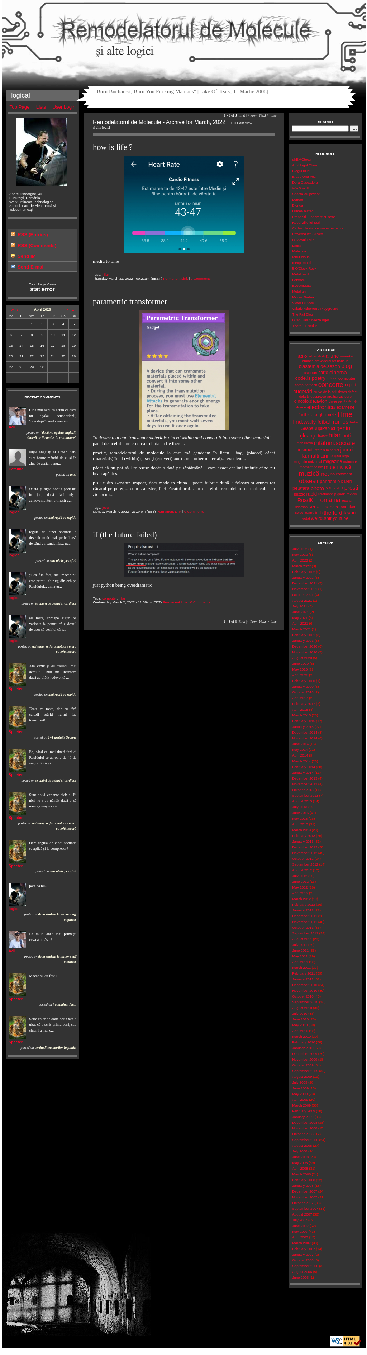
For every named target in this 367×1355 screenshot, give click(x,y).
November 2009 (304, 1059)
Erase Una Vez (303, 177)
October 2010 (302, 996)
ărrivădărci (322, 361)
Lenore (297, 200)
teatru (309, 513)
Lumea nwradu (303, 211)
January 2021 (302, 641)
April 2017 (300, 698)
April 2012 (300, 893)
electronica (321, 407)
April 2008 (300, 1168)
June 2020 (300, 663)
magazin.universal (308, 462)
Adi (12, 427)
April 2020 (300, 675)
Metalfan (299, 291)
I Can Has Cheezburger (310, 320)
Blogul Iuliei (301, 171)
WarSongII (300, 188)
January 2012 (302, 910)
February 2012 (303, 904)
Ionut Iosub (301, 257)
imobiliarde (304, 443)
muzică (309, 473)
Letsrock (298, 280)
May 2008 (300, 1163)
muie (330, 467)
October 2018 (302, 692)
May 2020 (300, 669)
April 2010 (300, 1031)
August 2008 (302, 1145)
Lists (41, 107)
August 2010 (302, 1008)
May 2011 (300, 956)
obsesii (308, 481)
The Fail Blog (302, 314)
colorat (332, 378)
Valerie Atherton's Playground (315, 309)
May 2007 (300, 1231)
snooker (348, 506)
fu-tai (354, 422)
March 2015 (301, 715)
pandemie (330, 481)
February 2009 (303, 1111)
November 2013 (304, 784)
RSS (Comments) (37, 245)
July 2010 (299, 1013)
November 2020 (304, 652)
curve (318, 392)
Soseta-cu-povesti (306, 194)
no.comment (341, 474)
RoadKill (307, 500)
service (332, 507)
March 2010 (301, 1036)
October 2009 (302, 1065)
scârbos (301, 507)
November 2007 (304, 1197)
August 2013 (302, 801)
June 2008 (300, 1157)
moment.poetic (311, 467)
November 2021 (304, 589)
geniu (343, 428)
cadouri (311, 372)
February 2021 (303, 635)
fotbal (324, 422)
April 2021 (300, 623)
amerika (346, 356)
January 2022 (302, 577)
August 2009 (302, 1077)
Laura (296, 245)
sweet (299, 513)
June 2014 (300, 744)
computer (109, 598)
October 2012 (302, 859)
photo (317, 488)
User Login (63, 107)
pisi (328, 488)
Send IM (27, 256)
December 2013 (304, 778)
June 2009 (300, 1088)
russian (347, 500)
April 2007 (300, 1237)
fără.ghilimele (323, 414)
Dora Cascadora (305, 182)
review (352, 494)
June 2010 (300, 1019)
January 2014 (302, 772)
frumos (339, 422)
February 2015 (303, 721)
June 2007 (300, 1226)
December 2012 (304, 847)
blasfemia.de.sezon (319, 366)
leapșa (335, 456)
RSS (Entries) (33, 234)
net (325, 474)
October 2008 (302, 1134)
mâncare (350, 462)
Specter (16, 689)
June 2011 (300, 950)
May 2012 (300, 887)
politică (338, 488)
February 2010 (303, 1042)
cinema (338, 372)
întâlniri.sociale (334, 442)
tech (319, 513)
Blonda (297, 205)
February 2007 (303, 1249)
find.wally (304, 422)
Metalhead (300, 274)
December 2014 (304, 732)
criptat (350, 385)
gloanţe (308, 436)
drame (301, 407)
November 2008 (304, 1128)
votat (306, 518)
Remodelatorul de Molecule (184, 33)
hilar (105, 274)
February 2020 (303, 681)
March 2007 (301, 1243)
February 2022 (303, 572)
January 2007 (302, 1254)
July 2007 (299, 1220)
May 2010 (300, 1025)
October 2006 (302, 1260)
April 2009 (300, 1099)
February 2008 (303, 1180)
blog (346, 366)
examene (345, 407)
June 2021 (300, 612)
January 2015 (302, 727)
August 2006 (302, 1272)
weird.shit (321, 518)
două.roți (350, 401)
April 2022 (300, 560)
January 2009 (302, 1117)
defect (352, 392)
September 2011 (305, 933)
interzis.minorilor (326, 450)
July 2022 (299, 549)
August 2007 (302, 1214)
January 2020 (302, 686)
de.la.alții (330, 392)
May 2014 (300, 750)
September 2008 (305, 1140)
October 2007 (302, 1203)
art (334, 361)
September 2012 (305, 864)
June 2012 (300, 881)
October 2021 (302, 595)
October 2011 (302, 927)
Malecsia (299, 251)
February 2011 (303, 973)
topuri (350, 512)
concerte (330, 384)
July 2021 (299, 606)
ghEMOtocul (301, 159)
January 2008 (302, 1186)
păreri (346, 481)
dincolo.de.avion (310, 401)
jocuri (106, 508)
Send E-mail (31, 267)
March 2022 (301, 566)
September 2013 (305, 795)
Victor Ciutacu (303, 303)
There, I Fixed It (304, 326)
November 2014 (304, 738)
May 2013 (300, 818)
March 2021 (301, 629)
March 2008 (301, 1174)
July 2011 (299, 945)
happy (323, 435)
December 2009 (304, 1054)
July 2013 (299, 807)
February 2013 (303, 836)
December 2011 (304, 916)
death (342, 392)
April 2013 (300, 824)
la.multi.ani (315, 456)
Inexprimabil (301, 263)
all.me (332, 356)
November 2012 (304, 853)
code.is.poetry (310, 378)
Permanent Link (175, 278)
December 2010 (304, 985)
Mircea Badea (303, 297)
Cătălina (16, 469)
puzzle (299, 494)
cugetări (302, 391)
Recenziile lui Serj (306, 222)
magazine (332, 461)
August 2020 (302, 658)
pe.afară (300, 488)
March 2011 (301, 968)
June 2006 (300, 1277)
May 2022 (300, 554)
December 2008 (304, 1122)
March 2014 (301, 761)
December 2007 (304, 1191)
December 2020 (304, 646)
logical (15, 512)
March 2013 (301, 830)
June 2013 (300, 813)
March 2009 (301, 1105)
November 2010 (304, 990)
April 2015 (300, 709)
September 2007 (305, 1209)
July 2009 (299, 1082)
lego (345, 456)
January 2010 (302, 1048)
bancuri (342, 361)
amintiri (308, 361)
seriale (316, 507)
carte (323, 372)
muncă (344, 467)
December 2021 (304, 583)
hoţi (347, 436)
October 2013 (302, 790)
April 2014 (300, 755)
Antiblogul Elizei (304, 165)
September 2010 (305, 1002)
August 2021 (302, 600)
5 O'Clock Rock (304, 268)
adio (302, 356)
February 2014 (303, 767)
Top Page (20, 107)
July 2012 (299, 876)
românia (329, 500)
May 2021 (300, 618)
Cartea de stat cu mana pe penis (317, 228)
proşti (351, 488)
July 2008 (299, 1151)
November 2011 (304, 922)
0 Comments (201, 278)
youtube (340, 518)
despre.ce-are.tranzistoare (331, 396)
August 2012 (302, 870)
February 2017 (303, 704)
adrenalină (316, 356)
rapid (311, 494)
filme (344, 414)
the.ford (333, 513)
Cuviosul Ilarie (303, 240)
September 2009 (305, 1071)
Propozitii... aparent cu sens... (315, 217)
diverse (335, 401)
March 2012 (301, 899)
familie (304, 415)
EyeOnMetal (301, 286)
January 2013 (302, 841)
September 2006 (305, 1266)
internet (305, 449)
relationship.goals (331, 494)
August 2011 (302, 939)
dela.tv (304, 396)
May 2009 (300, 1094)
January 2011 (302, 979)
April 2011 (300, 962)
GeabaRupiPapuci (318, 428)
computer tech (306, 385)
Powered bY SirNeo (307, 234)
